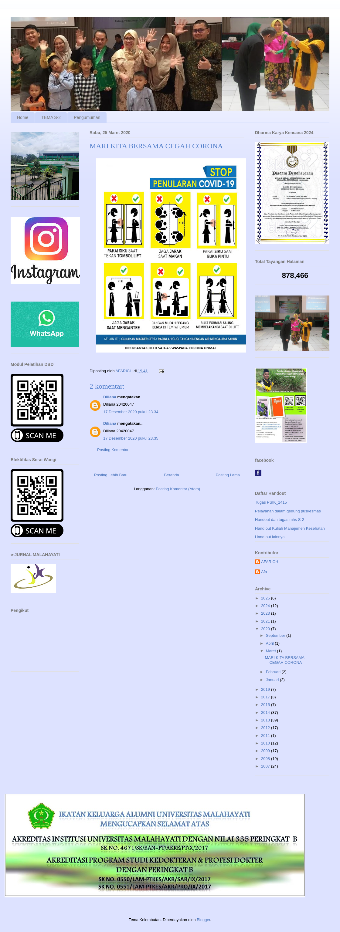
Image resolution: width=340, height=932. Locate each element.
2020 (266, 628)
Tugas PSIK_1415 (271, 502)
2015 (266, 704)
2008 (266, 758)
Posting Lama (228, 475)
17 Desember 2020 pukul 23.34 (130, 412)
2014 (266, 712)
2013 (266, 720)
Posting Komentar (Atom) (178, 489)
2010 (266, 743)
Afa (264, 571)
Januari (273, 679)
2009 (266, 750)
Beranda (171, 475)
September (276, 635)
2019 (266, 689)
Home (22, 117)
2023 (266, 613)
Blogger (203, 919)
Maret (271, 651)
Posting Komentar (112, 449)
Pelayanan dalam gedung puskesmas (288, 511)
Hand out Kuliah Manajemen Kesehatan (290, 528)
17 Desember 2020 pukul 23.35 (130, 438)
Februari (274, 672)
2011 (266, 735)
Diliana (109, 397)
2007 (266, 766)
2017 (266, 697)
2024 (266, 605)
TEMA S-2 (51, 117)
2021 (266, 621)
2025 (266, 598)
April (270, 643)
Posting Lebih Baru (110, 475)
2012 (266, 727)
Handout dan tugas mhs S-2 (279, 519)
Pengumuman (87, 117)
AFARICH (269, 561)
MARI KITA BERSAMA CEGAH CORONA (284, 660)
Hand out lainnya (270, 537)
